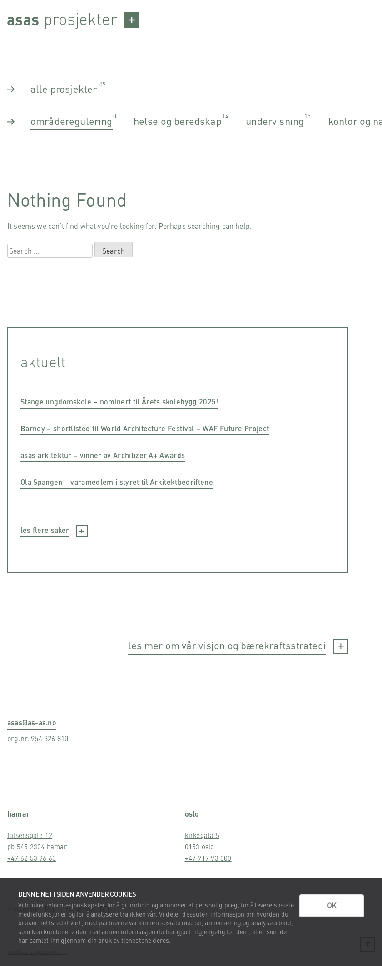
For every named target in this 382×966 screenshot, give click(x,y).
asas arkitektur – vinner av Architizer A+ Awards (102, 455)
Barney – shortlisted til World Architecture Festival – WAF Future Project (144, 428)
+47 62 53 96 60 (31, 857)
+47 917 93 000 (208, 857)
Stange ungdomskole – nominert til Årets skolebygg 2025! (119, 401)
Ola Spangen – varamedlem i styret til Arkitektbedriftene (116, 482)
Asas (23, 19)
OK (331, 905)
